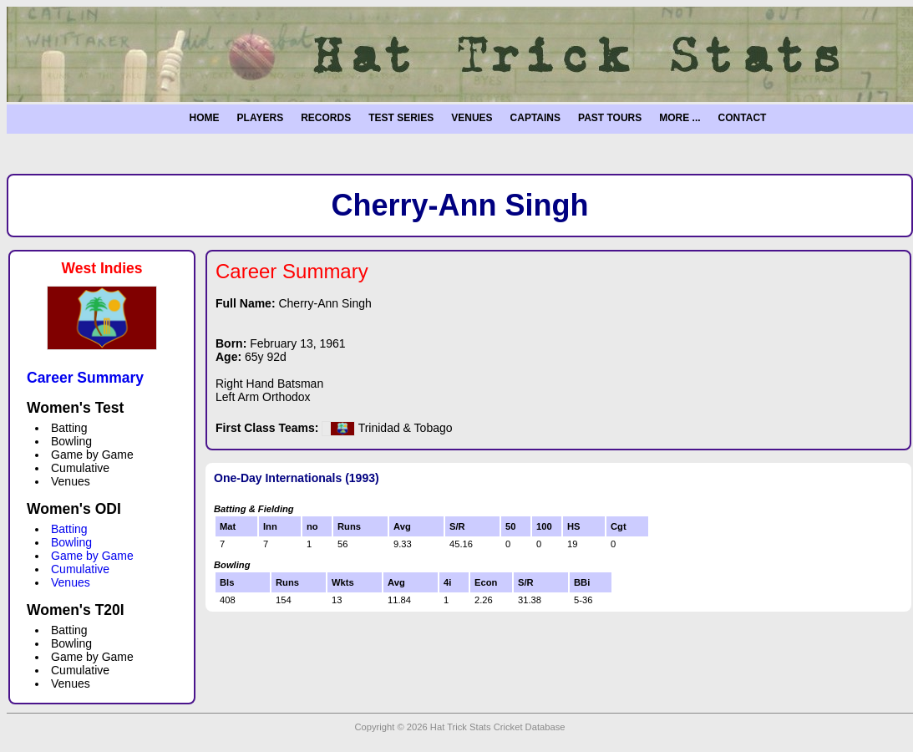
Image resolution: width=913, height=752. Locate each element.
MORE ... (679, 118)
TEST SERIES (401, 118)
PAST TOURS (610, 118)
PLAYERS (260, 118)
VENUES (471, 118)
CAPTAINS (535, 118)
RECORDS (326, 118)
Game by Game (92, 555)
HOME (205, 118)
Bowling (71, 542)
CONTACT (742, 118)
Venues (70, 582)
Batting (69, 529)
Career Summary (85, 377)
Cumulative (80, 569)
